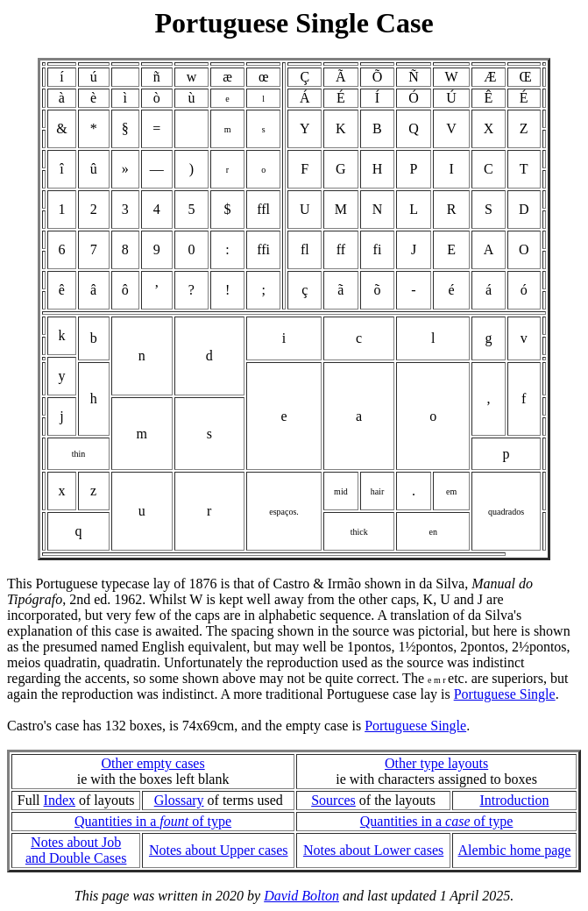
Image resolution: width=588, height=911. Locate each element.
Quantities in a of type (152, 821)
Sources (333, 800)
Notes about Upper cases (218, 850)
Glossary (179, 800)
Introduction (514, 800)
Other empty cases (153, 763)
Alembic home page (514, 850)
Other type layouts (436, 763)
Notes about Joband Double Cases (76, 850)
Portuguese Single (505, 694)
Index (59, 800)
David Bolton (301, 895)
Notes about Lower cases (373, 850)
